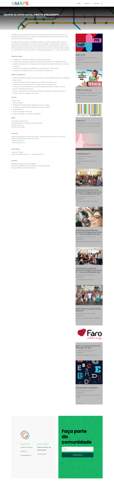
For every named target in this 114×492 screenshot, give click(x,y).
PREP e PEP (80, 55)
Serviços (86, 3)
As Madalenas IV (83, 153)
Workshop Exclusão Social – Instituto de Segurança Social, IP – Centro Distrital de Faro (89, 192)
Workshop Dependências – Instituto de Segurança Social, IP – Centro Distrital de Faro (89, 232)
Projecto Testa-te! (84, 90)
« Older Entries (80, 403)
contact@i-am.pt (81, 58)
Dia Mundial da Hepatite (86, 387)
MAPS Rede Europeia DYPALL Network (88, 309)
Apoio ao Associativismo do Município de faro (88, 346)
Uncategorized (80, 60)
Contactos (96, 3)
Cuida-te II (80, 120)
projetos (98, 93)
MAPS (78, 3)
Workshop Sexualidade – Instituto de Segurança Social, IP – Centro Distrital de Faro (89, 270)
